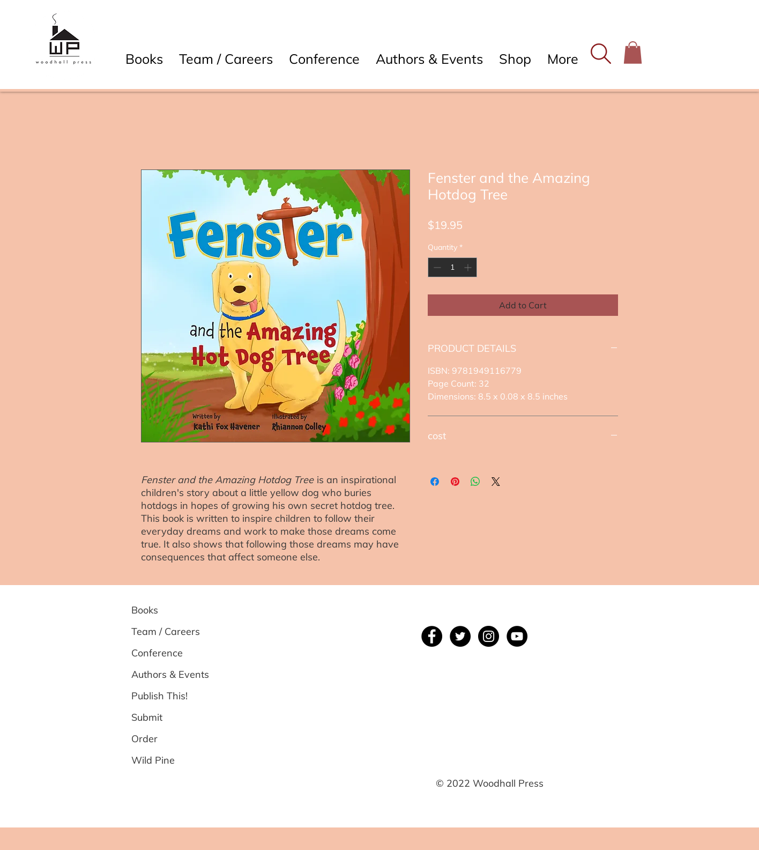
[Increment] (468, 267)
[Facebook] (431, 636)
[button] (601, 53)
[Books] (169, 609)
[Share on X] (495, 481)
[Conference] (169, 652)
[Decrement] (436, 267)
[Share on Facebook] (434, 481)
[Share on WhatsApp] (475, 481)
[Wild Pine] (169, 759)
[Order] (169, 738)
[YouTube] (517, 636)
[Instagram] (488, 636)
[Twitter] (460, 636)
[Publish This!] (169, 695)
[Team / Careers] (169, 631)
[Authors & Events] (170, 674)
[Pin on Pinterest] (455, 481)
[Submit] (169, 717)
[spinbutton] (452, 267)
